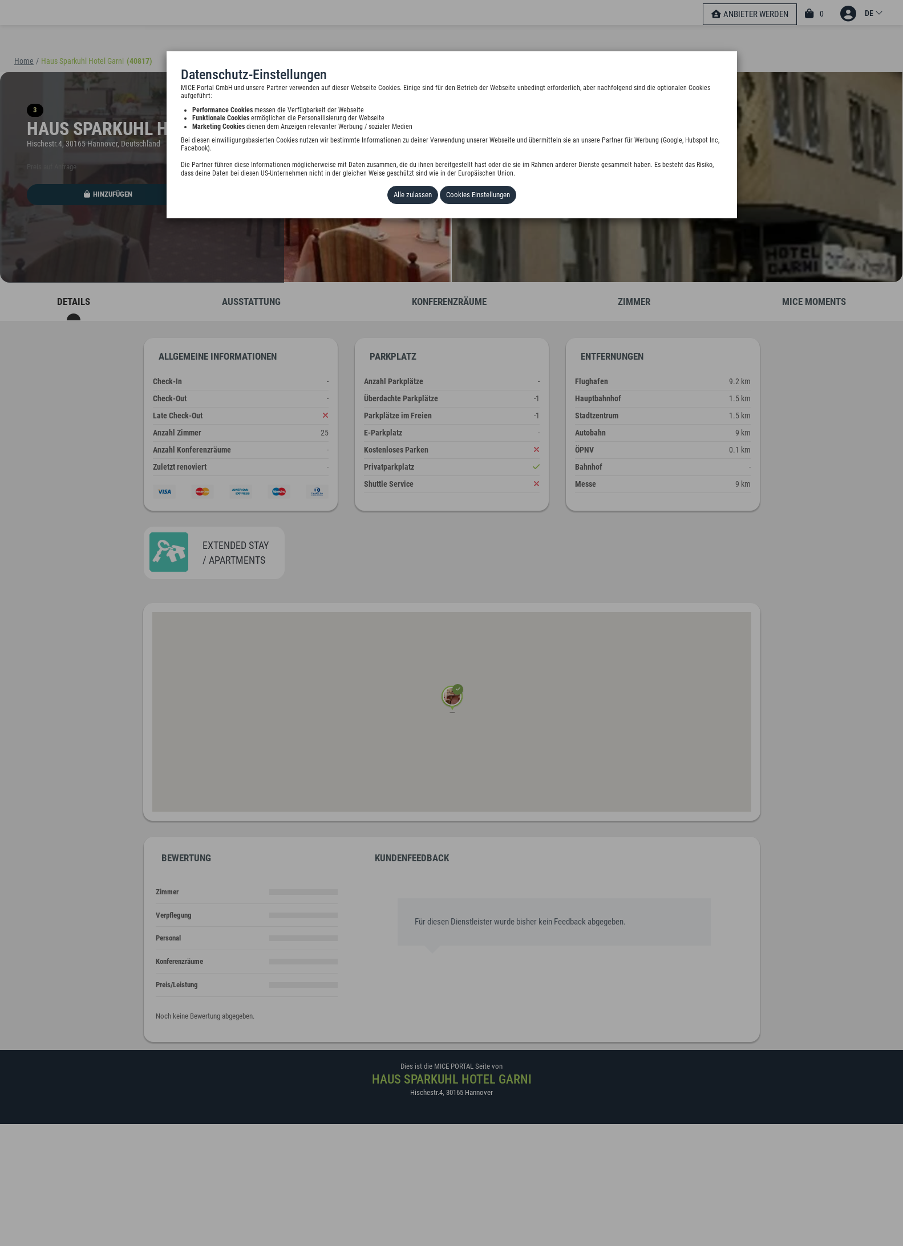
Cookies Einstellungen (478, 194)
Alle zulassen (413, 194)
